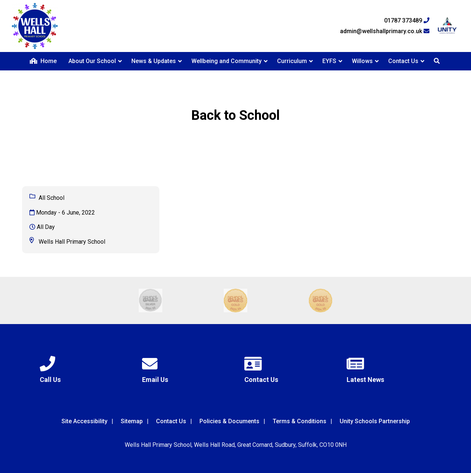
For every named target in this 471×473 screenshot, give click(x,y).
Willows (362, 61)
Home (43, 61)
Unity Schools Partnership (375, 421)
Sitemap (132, 421)
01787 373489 (406, 20)
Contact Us (403, 61)
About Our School (92, 61)
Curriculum (292, 61)
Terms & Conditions (299, 421)
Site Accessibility (84, 421)
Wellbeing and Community (226, 61)
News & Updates (153, 61)
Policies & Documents (229, 421)
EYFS (329, 61)
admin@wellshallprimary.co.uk (384, 31)
